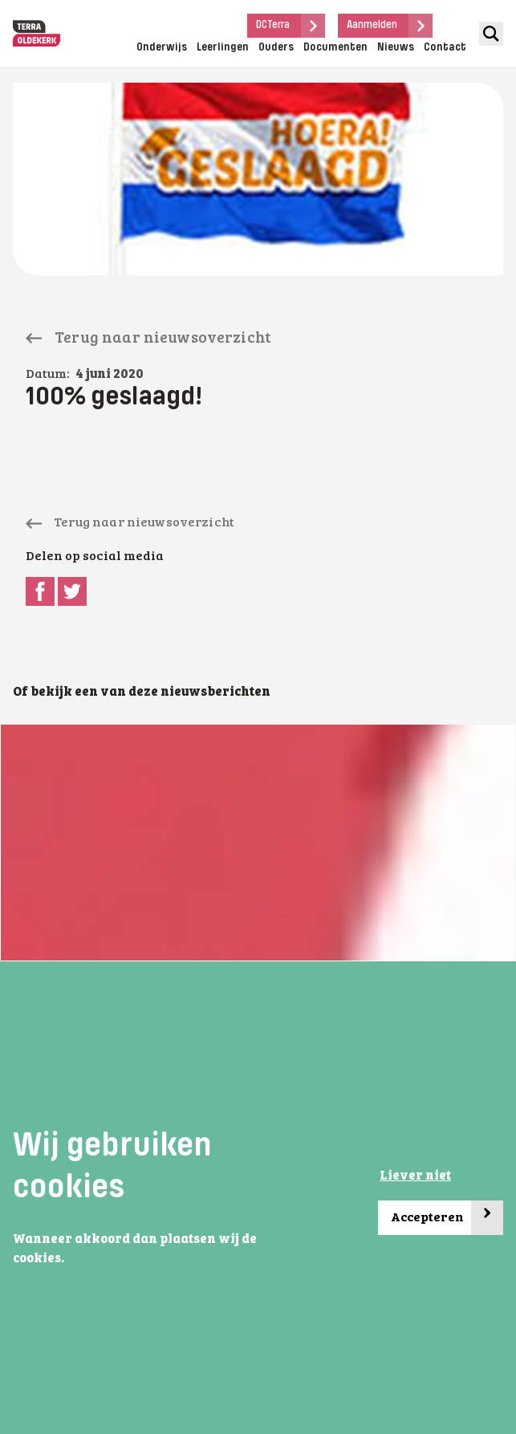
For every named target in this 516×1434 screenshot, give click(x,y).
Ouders (276, 48)
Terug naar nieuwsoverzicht (148, 339)
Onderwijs (161, 48)
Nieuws (395, 48)
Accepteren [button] (447, 1217)
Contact (445, 48)
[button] (69, 1259)
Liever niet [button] (415, 1176)
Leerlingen (223, 48)
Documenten (335, 48)
